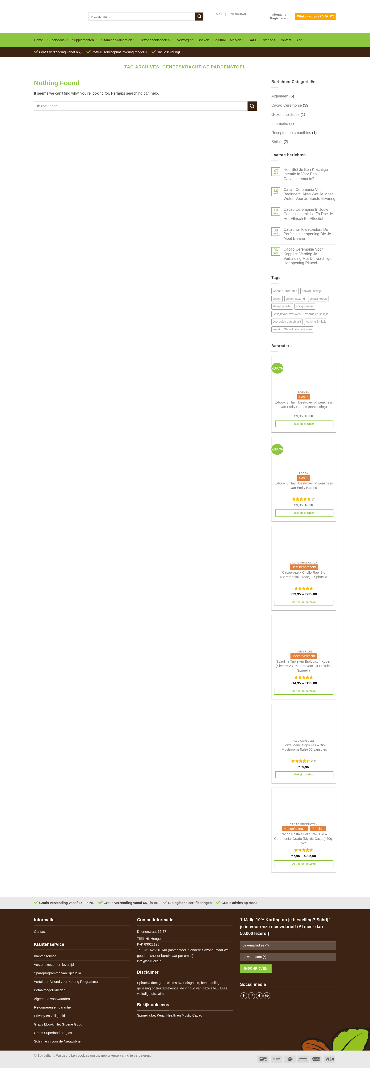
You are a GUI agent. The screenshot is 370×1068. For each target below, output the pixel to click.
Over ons (268, 40)
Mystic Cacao (192, 1015)
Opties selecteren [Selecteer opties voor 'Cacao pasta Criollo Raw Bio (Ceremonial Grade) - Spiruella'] (304, 602)
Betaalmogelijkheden (50, 990)
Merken (237, 40)
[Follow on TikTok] (259, 995)
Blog (298, 40)
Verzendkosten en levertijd (54, 965)
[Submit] (199, 17)
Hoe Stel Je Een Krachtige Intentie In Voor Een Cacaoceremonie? (306, 174)
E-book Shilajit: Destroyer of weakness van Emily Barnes (304, 485)
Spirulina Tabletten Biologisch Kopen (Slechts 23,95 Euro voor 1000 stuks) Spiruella (304, 666)
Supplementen (84, 40)
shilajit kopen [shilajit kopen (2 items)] (318, 298)
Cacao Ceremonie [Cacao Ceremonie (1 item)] (285, 291)
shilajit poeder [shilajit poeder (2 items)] (282, 306)
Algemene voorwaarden (52, 999)
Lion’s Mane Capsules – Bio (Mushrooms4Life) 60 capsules (304, 747)
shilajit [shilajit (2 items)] (277, 298)
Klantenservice (45, 956)
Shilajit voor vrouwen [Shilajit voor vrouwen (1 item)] (287, 314)
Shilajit (276, 142)
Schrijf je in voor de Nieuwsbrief (58, 1041)
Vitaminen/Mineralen (118, 40)
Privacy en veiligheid (49, 1016)
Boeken (203, 40)
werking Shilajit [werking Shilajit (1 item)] (316, 321)
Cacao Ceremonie (286, 105)
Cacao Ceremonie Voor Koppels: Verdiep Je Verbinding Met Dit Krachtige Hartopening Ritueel (308, 256)
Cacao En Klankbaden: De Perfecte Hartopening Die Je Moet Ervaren (307, 233)
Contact (285, 40)
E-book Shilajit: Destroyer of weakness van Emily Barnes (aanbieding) (304, 404)
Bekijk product (304, 423)
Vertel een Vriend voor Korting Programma (66, 982)
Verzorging (185, 40)
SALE (252, 40)
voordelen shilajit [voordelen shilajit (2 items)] (316, 314)
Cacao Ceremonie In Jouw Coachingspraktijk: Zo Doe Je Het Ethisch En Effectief (308, 213)
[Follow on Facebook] (244, 995)
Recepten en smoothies (291, 133)
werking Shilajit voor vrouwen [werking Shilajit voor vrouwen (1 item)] (292, 329)
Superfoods (57, 40)
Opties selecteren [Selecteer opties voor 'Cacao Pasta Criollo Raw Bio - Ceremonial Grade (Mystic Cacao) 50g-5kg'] (304, 863)
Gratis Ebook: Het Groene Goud (58, 1024)
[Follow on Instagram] (251, 995)
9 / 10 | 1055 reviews (231, 14)
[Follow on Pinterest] (266, 995)
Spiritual (219, 40)
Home (38, 40)
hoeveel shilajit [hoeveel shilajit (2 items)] (312, 291)
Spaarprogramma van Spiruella (57, 973)
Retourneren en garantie (52, 1007)
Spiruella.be (146, 1015)
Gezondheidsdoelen (156, 40)
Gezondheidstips (285, 115)
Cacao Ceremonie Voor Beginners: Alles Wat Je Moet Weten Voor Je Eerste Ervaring (309, 194)
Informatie (279, 124)
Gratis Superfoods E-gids (53, 1033)
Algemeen (279, 96)
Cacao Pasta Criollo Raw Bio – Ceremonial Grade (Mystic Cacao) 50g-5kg (303, 838)
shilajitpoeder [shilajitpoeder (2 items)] (305, 306)
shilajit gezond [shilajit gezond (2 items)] (295, 298)
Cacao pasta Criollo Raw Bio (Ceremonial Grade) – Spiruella (303, 575)
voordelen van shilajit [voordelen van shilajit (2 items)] (287, 321)
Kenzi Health (166, 1015)
